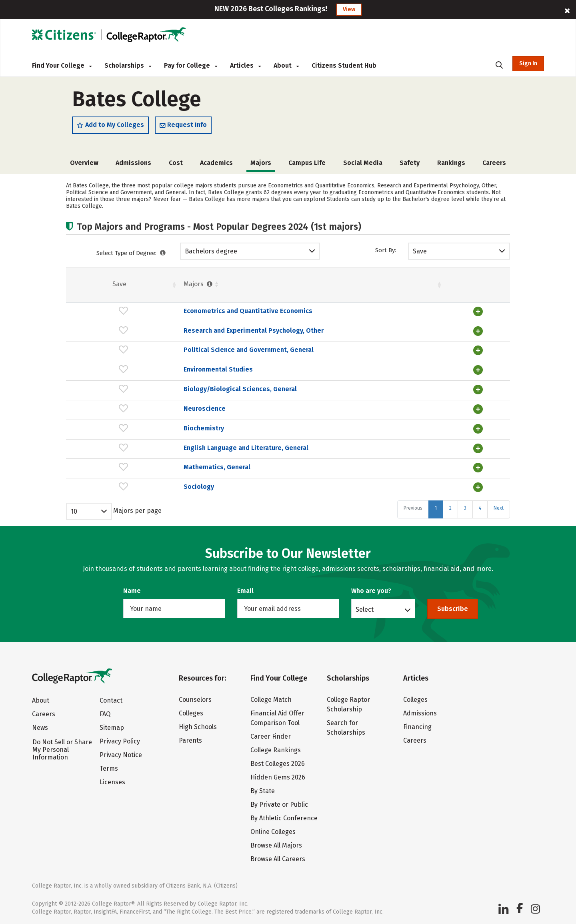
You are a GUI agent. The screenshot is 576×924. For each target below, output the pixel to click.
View (349, 9)
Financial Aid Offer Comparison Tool (277, 716)
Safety (410, 165)
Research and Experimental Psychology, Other (168, 332)
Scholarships (127, 65)
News (40, 725)
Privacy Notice (121, 753)
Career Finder (270, 734)
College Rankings (275, 748)
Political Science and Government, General (163, 351)
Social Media (362, 165)
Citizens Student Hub (344, 65)
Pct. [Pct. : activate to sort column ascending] (393, 286)
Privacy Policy (120, 739)
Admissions (133, 165)
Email (245, 589)
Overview (84, 165)
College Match (271, 697)
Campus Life (307, 165)
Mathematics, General (131, 466)
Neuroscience (119, 408)
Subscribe (452, 607)
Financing (417, 725)
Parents (190, 738)
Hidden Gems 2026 (277, 775)
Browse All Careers (277, 857)
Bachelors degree (211, 253)
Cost (176, 165)
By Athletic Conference (284, 816)
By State (262, 789)
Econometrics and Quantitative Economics (162, 313)
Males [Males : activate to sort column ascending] (439, 286)
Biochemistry (118, 428)
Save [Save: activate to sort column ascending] (77, 286)
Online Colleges (273, 830)
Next (499, 506)
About (286, 65)
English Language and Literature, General (160, 447)
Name (132, 589)
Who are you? (371, 589)
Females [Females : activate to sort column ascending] (346, 286)
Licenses (112, 780)
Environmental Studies (132, 370)
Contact (111, 698)
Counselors (195, 697)
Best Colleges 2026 (277, 761)
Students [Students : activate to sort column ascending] (281, 286)
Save (420, 253)
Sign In (528, 63)
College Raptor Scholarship (348, 702)
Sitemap (112, 725)
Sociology (113, 485)
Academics (216, 165)
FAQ (105, 712)
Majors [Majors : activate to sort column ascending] (113, 286)
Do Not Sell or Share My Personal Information (62, 747)
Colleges (191, 711)
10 (74, 509)
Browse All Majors (276, 843)
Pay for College (190, 65)
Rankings (451, 165)
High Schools (198, 725)
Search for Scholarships (346, 725)
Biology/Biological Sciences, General (154, 389)
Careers (494, 165)
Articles (245, 65)
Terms (109, 766)
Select (365, 607)
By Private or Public (279, 802)
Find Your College (62, 65)
